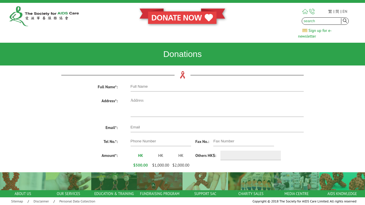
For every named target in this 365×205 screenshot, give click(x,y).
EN (344, 11)
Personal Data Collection (77, 201)
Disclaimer (41, 201)
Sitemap (17, 201)
